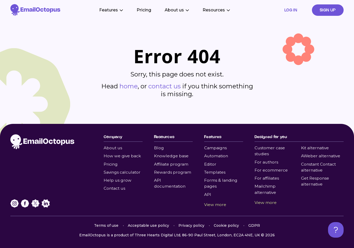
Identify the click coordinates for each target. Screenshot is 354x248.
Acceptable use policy (148, 225)
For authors (266, 162)
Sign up (328, 10)
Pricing (144, 10)
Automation (216, 155)
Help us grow (117, 180)
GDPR (254, 225)
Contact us (114, 188)
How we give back (122, 155)
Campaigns (215, 147)
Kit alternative (315, 147)
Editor (210, 164)
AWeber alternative (320, 155)
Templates (214, 172)
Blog (159, 147)
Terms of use (106, 225)
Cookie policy (226, 225)
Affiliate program (171, 164)
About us (113, 147)
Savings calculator (122, 172)
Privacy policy (191, 225)
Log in (290, 10)
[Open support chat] (336, 230)
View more (215, 204)
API (207, 194)
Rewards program (172, 172)
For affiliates (267, 178)
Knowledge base (171, 155)
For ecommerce (271, 170)
